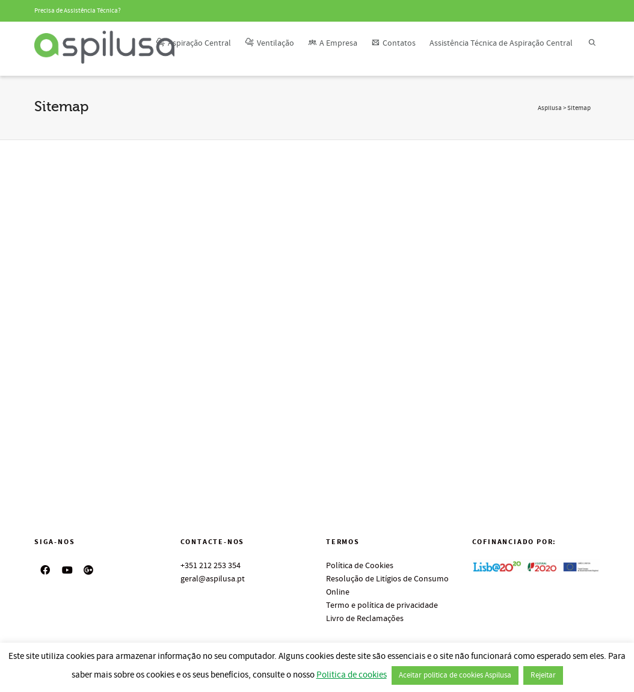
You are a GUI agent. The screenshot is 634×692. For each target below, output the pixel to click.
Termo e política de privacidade (382, 605)
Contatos (393, 43)
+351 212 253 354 (210, 565)
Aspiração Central (193, 43)
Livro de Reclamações (365, 618)
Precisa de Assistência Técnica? (77, 11)
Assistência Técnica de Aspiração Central (501, 43)
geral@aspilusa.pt (212, 579)
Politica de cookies (351, 675)
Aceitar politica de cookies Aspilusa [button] (455, 675)
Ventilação (269, 43)
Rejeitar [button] (543, 675)
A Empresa (332, 43)
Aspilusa (550, 108)
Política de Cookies (359, 565)
